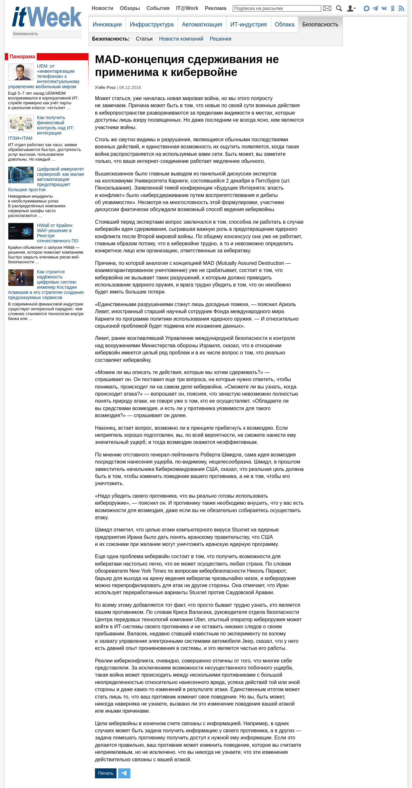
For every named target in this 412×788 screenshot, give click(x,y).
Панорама (22, 56)
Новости (102, 8)
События (158, 8)
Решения (220, 39)
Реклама (215, 8)
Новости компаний (181, 39)
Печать (105, 773)
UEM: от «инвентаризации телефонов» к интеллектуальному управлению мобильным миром (44, 76)
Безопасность (26, 34)
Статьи (144, 39)
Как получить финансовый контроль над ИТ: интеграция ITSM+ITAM (41, 128)
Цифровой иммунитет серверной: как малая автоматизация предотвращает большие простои (46, 179)
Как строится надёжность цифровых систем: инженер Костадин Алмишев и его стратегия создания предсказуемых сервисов (46, 284)
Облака (285, 24)
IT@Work (187, 8)
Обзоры (130, 8)
